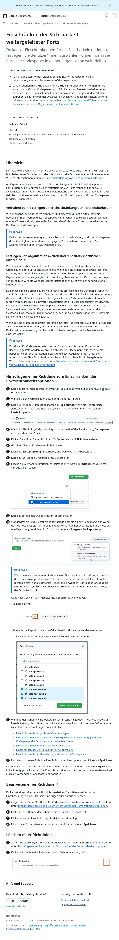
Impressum (34, 925)
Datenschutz (61, 925)
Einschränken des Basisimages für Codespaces (43, 745)
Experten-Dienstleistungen (19, 928)
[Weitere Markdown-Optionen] (37, 117)
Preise (82, 925)
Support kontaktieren (73, 904)
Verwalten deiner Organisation (38, 23)
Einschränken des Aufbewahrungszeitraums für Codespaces (51, 754)
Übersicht (16, 162)
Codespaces (13, 23)
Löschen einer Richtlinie (29, 834)
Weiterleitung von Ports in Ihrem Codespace (78, 178)
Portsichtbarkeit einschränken (72, 23)
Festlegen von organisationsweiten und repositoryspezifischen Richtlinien (53, 258)
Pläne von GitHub (69, 104)
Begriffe (49, 925)
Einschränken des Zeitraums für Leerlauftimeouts (44, 750)
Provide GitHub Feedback (75, 900)
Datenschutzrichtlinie (15, 906)
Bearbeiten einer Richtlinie (32, 784)
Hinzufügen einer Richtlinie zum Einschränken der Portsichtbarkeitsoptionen (51, 378)
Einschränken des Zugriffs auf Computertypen (43, 733)
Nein (24, 900)
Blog (38, 928)
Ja (11, 900)
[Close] (110, 5)
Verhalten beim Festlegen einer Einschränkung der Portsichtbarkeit (59, 208)
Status (73, 925)
